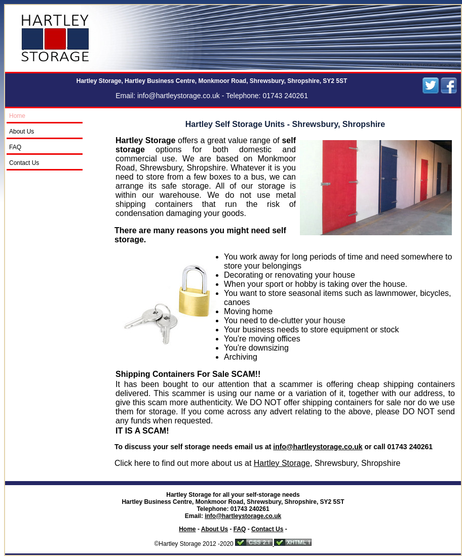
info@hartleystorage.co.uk (178, 96)
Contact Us (24, 162)
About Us (21, 131)
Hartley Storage (282, 463)
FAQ (15, 147)
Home (17, 115)
